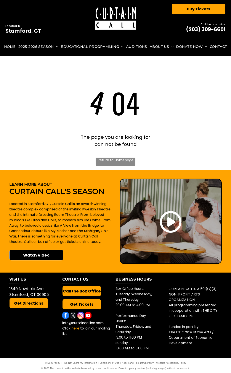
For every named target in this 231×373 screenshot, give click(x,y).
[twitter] (73, 316)
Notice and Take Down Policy (138, 362)
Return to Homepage (115, 160)
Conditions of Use (109, 362)
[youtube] (88, 316)
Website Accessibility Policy (171, 362)
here (75, 328)
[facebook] (65, 316)
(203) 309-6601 (206, 29)
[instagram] (80, 316)
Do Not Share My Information (80, 362)
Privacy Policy (52, 362)
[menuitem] (10, 47)
